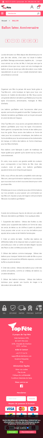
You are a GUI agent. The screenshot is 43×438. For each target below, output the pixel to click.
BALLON (15, 21)
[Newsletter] (16, 398)
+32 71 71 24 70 (10, 2)
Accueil (4, 21)
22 (24, 41)
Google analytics (20, 428)
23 (30, 41)
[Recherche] (22, 13)
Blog (21, 362)
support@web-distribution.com (21, 356)
